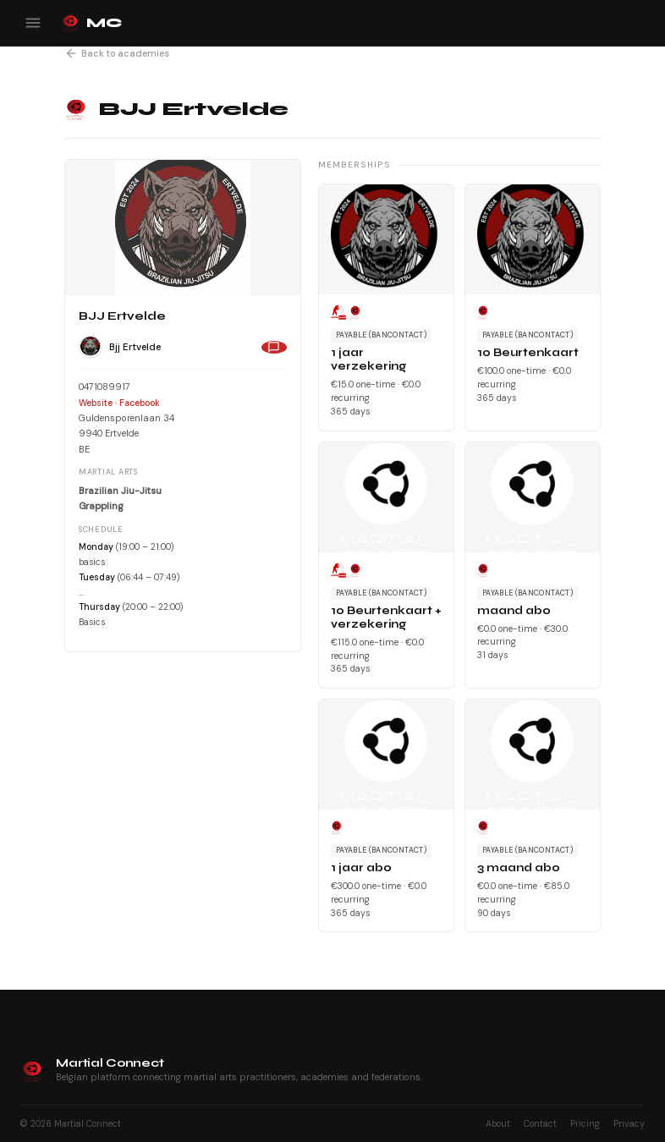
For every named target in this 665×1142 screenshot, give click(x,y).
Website (96, 403)
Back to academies (116, 53)
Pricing (585, 1123)
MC (91, 23)
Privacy (629, 1123)
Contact (540, 1123)
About (498, 1123)
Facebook (139, 403)
